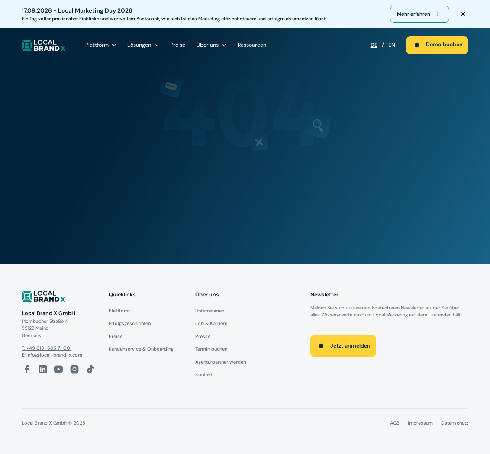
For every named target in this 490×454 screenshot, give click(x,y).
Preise (177, 45)
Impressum (420, 423)
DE (374, 45)
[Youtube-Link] (58, 369)
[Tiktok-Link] (90, 369)
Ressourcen (252, 45)
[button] (101, 45)
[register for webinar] (419, 14)
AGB (395, 423)
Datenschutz (454, 423)
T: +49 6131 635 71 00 (46, 348)
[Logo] (59, 297)
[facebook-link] (27, 369)
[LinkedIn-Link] (43, 369)
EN (391, 45)
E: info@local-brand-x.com (52, 355)
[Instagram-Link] (74, 369)
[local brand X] (44, 45)
